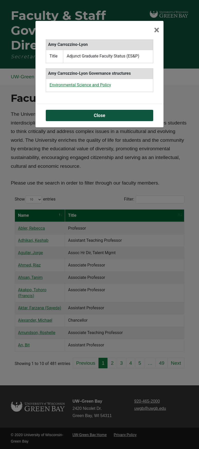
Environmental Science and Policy (80, 84)
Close (99, 115)
